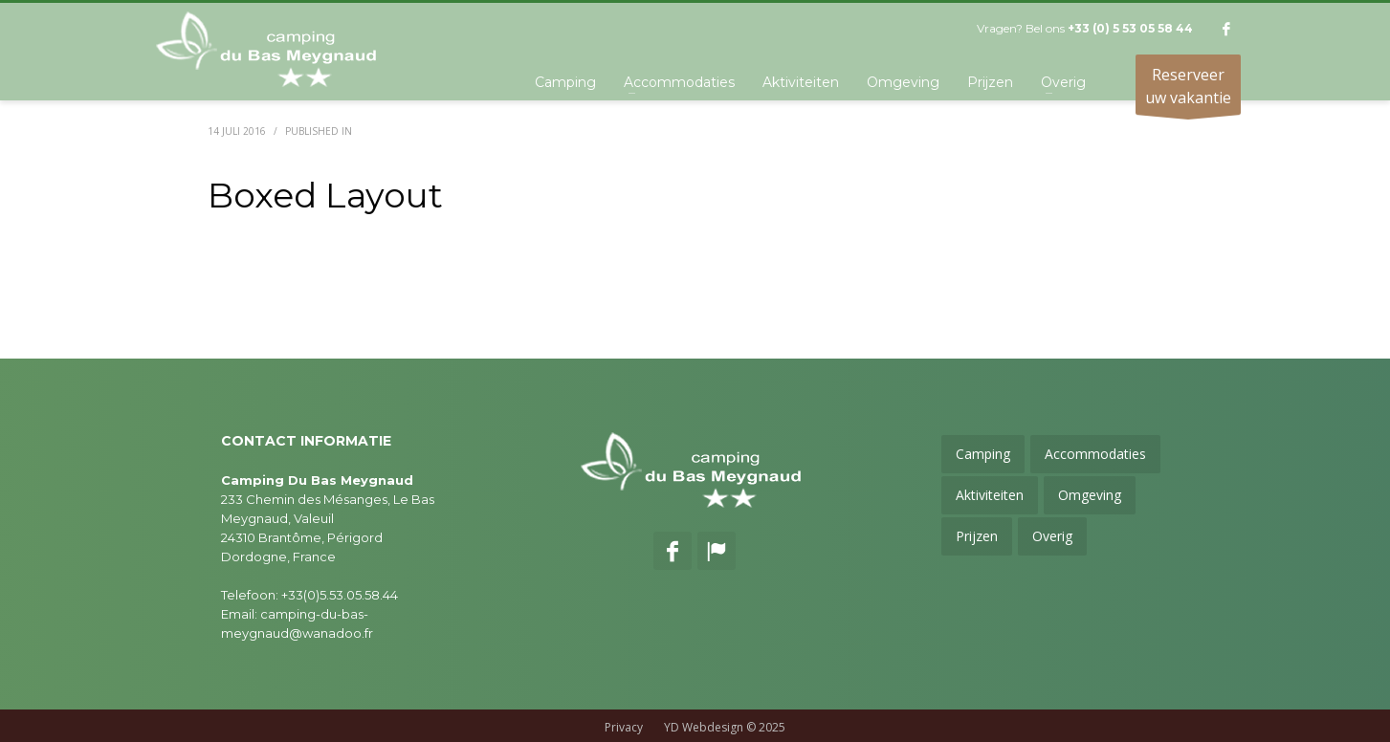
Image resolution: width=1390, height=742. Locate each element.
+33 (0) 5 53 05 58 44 (1130, 28)
